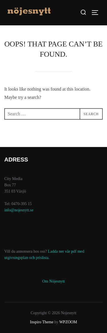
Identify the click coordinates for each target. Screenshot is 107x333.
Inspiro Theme (41, 322)
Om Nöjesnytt (53, 281)
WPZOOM (68, 322)
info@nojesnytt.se (18, 210)
